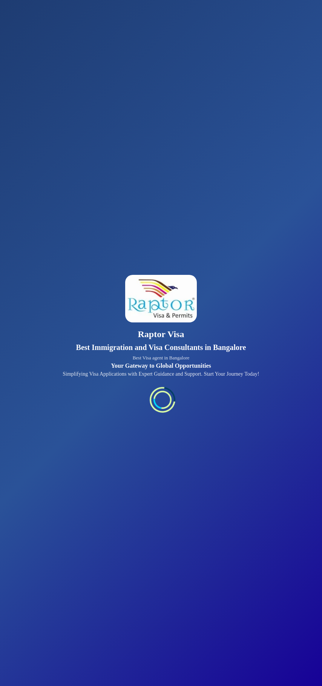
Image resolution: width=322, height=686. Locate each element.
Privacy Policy (206, 660)
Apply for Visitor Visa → (223, 349)
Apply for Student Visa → (125, 254)
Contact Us (24, 660)
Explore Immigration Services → (134, 415)
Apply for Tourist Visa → (114, 196)
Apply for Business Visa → (221, 302)
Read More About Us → (117, 588)
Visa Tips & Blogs (123, 660)
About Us (167, 660)
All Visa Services (69, 660)
